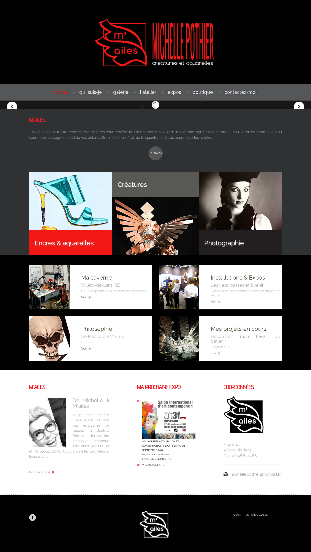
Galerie (121, 92)
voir (215, 353)
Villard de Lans (153, 464)
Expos (174, 92)
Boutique (202, 92)
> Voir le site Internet (157, 458)
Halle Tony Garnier (168, 427)
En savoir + (156, 153)
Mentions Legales (255, 515)
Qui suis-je (90, 92)
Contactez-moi (240, 92)
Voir (86, 297)
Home (61, 92)
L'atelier (148, 92)
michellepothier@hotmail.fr (252, 474)
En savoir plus (41, 472)
